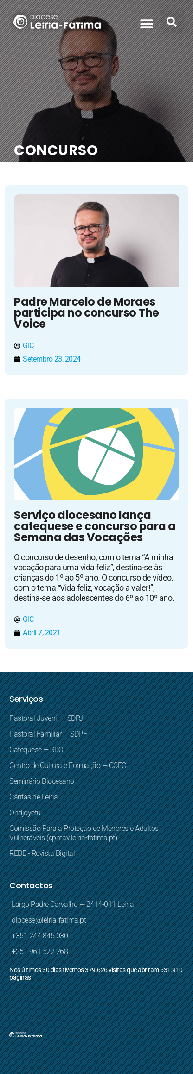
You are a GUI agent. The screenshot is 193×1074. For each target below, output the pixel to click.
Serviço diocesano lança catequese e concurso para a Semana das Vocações (95, 526)
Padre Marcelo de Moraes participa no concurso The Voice (86, 312)
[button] (146, 23)
